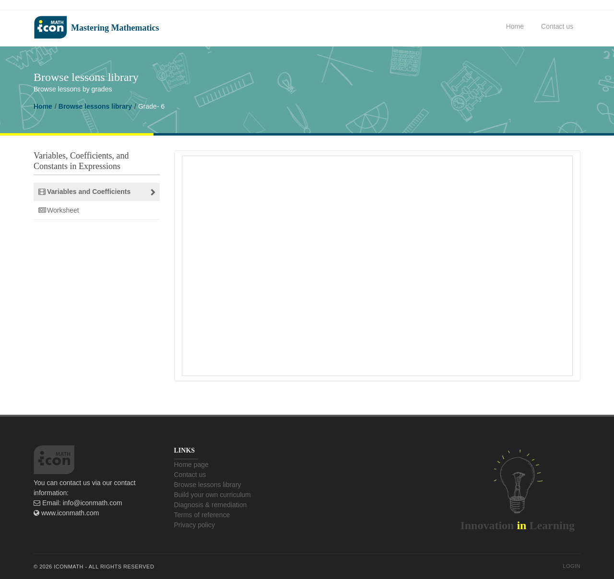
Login (571, 566)
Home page (191, 464)
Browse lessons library (95, 106)
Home (515, 26)
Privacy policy (194, 525)
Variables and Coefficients (88, 191)
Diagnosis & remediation (210, 505)
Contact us (557, 26)
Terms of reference (202, 515)
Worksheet (63, 210)
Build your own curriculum (212, 495)
